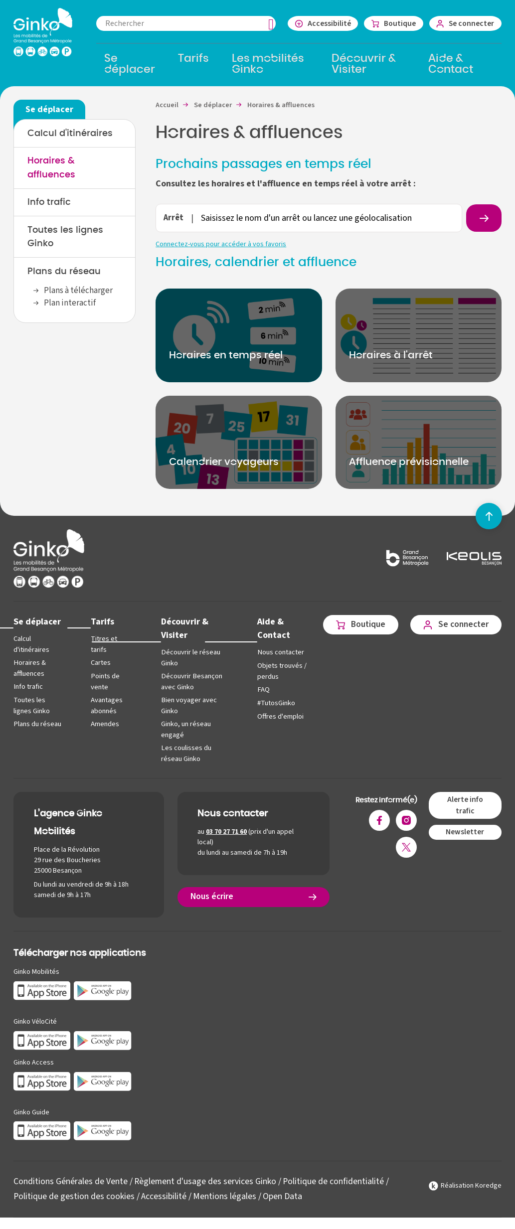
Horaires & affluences (29, 668)
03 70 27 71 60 (226, 830)
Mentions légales (225, 1195)
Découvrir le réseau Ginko (188, 658)
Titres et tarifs (103, 645)
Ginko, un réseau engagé (184, 729)
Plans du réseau (64, 273)
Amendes (104, 723)
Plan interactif (70, 305)
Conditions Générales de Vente (70, 1180)
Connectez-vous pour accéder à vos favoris (221, 245)
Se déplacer (37, 622)
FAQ (259, 690)
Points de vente (104, 682)
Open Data (283, 1195)
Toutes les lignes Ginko (31, 705)
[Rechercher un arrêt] (484, 218)
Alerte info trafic (465, 803)
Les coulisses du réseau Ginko (184, 752)
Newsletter (465, 830)
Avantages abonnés (106, 705)
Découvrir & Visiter (182, 629)
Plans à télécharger (78, 292)
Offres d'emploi (276, 717)
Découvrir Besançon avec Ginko (189, 682)
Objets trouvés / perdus (278, 672)
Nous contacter (276, 653)
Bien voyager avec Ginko (186, 705)
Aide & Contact (269, 629)
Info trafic (49, 203)
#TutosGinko (272, 703)
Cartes (100, 663)
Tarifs (102, 622)
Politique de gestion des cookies (74, 1195)
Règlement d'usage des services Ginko (205, 1180)
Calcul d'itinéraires (70, 133)
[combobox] (183, 23)
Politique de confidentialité (334, 1180)
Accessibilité (164, 1195)
